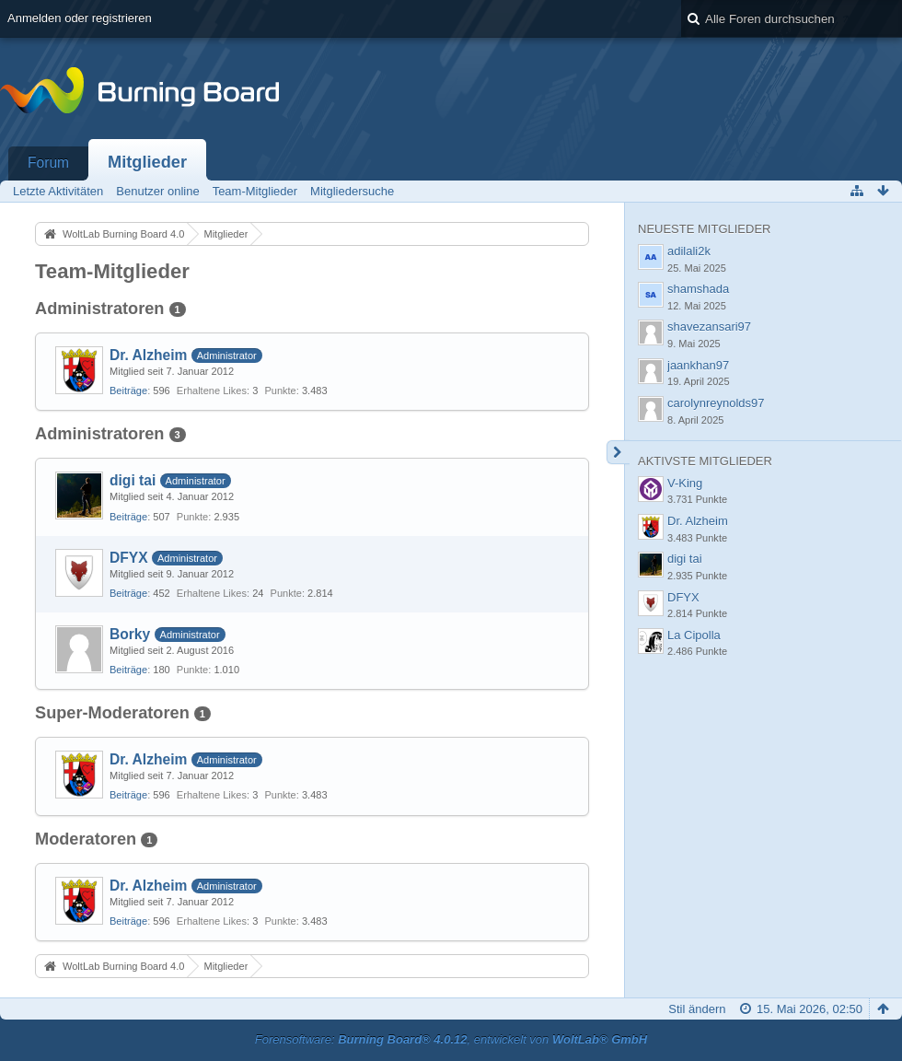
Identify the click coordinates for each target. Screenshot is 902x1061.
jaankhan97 (698, 365)
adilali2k (689, 251)
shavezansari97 (709, 326)
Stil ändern (696, 1009)
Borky (130, 634)
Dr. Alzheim (148, 355)
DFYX (129, 557)
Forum (48, 162)
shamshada (698, 289)
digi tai (133, 480)
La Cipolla (694, 635)
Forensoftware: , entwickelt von (451, 1039)
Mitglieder (147, 162)
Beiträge (128, 390)
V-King (684, 483)
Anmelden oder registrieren (79, 18)
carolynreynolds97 (716, 403)
